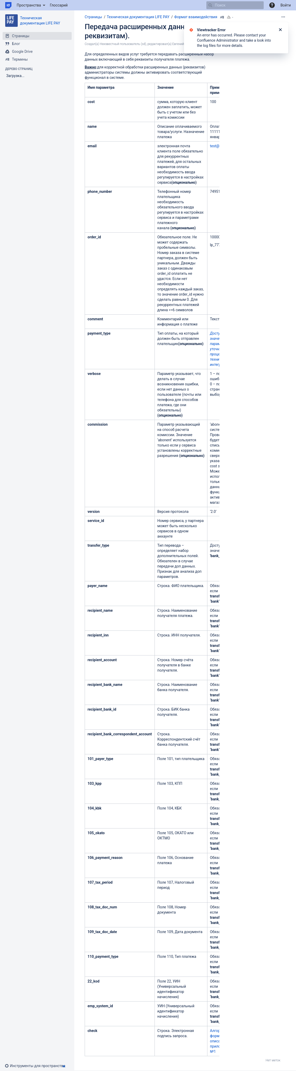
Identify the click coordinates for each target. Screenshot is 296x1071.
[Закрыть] (280, 30)
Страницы (93, 17)
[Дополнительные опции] (283, 17)
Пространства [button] (29, 5)
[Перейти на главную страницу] (8, 5)
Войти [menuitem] (285, 5)
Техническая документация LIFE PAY (138, 17)
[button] (272, 5)
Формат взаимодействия (195, 17)
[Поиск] (210, 5)
